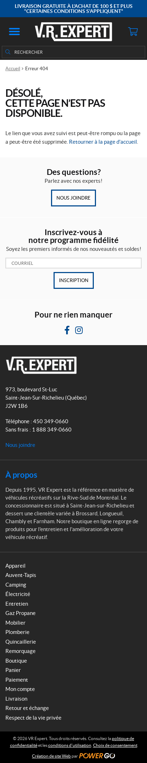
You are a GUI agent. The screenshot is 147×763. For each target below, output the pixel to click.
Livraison (16, 699)
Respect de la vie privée (33, 718)
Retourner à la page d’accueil (103, 142)
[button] (14, 31)
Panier (13, 670)
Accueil (12, 68)
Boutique (16, 661)
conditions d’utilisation (69, 745)
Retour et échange (27, 708)
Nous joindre (73, 198)
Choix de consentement (115, 745)
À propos (21, 474)
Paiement (16, 680)
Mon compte (20, 689)
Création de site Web (51, 756)
